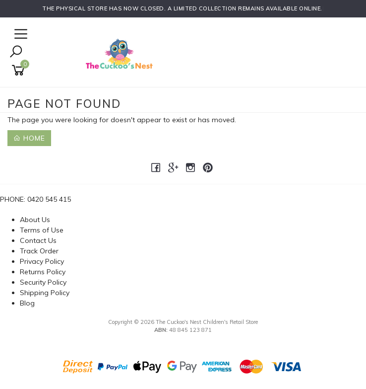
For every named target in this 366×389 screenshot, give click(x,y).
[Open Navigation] (19, 34)
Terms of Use (41, 230)
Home (29, 138)
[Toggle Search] (15, 52)
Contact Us (38, 240)
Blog (27, 303)
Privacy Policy (42, 261)
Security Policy (43, 282)
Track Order (39, 250)
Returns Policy (42, 271)
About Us (35, 219)
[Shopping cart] (20, 70)
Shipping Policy (44, 292)
